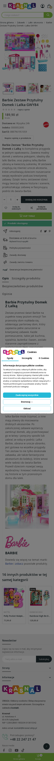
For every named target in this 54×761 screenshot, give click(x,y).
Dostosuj (27, 401)
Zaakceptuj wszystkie (27, 395)
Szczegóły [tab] (27, 358)
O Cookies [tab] (44, 358)
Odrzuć (27, 408)
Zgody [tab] (10, 358)
